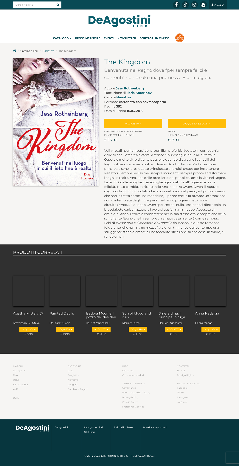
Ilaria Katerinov (139, 93)
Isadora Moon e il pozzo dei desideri (101, 315)
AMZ (15, 389)
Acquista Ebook (196, 123)
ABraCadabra (20, 384)
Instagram (183, 397)
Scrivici (181, 370)
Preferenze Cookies (133, 406)
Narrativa (48, 51)
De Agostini (19, 370)
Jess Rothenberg (130, 88)
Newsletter (126, 38)
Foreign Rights (185, 375)
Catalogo (62, 38)
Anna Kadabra (207, 313)
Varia (70, 370)
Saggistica (73, 375)
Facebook (182, 387)
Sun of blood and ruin (136, 315)
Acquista (133, 123)
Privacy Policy (130, 397)
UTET (16, 379)
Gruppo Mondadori (133, 375)
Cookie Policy (130, 402)
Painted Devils (61, 313)
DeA (15, 375)
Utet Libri (89, 432)
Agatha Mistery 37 (28, 313)
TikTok (180, 392)
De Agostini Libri (93, 427)
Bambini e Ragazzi (78, 389)
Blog (16, 397)
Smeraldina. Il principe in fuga (172, 315)
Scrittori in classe (154, 38)
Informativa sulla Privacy (136, 392)
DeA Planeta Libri (119, 21)
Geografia (73, 384)
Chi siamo (128, 370)
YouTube (182, 402)
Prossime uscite (87, 38)
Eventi (109, 38)
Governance (129, 387)
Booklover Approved (155, 427)
